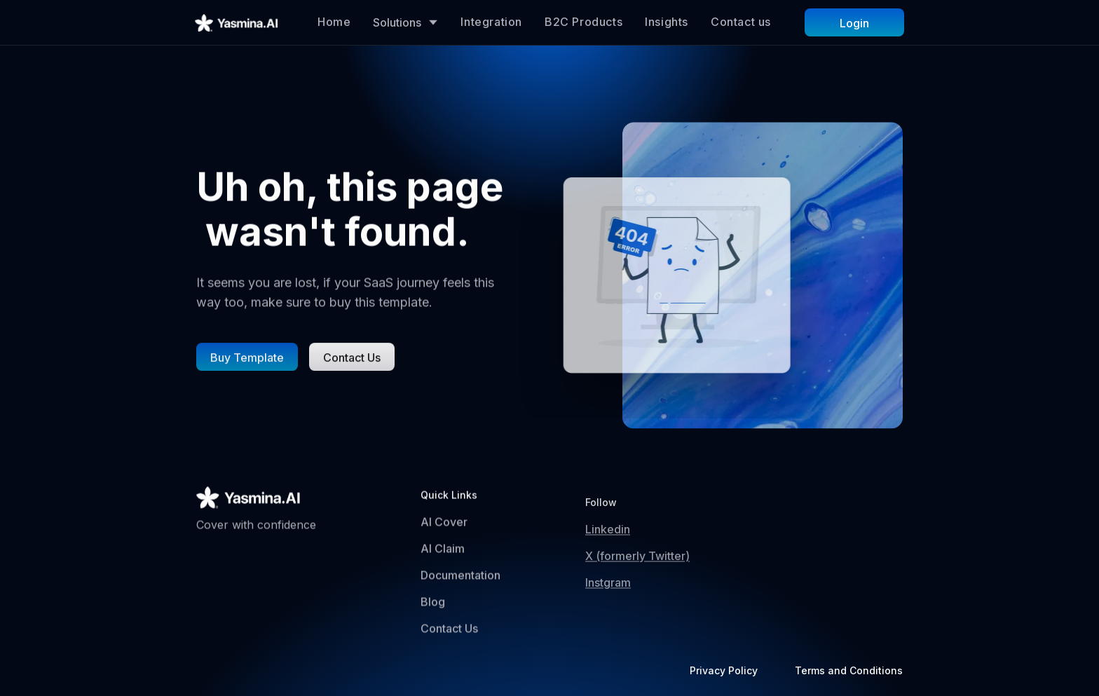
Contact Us (449, 632)
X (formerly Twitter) (637, 568)
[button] (405, 22)
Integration (491, 22)
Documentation (460, 579)
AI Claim (443, 552)
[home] (237, 22)
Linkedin (607, 541)
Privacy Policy (724, 670)
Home (334, 22)
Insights (666, 22)
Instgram (608, 594)
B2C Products (583, 22)
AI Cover (444, 526)
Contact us (741, 22)
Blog (433, 606)
